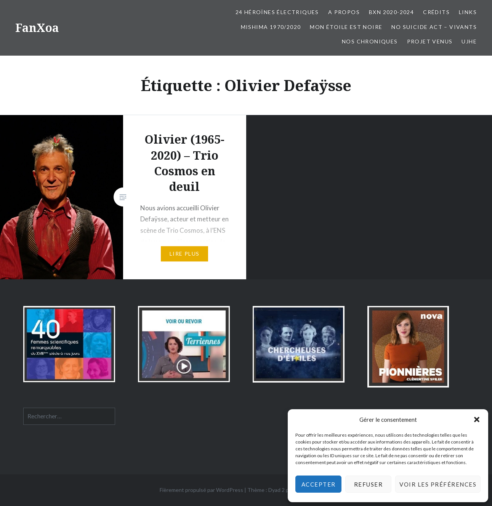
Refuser (368, 484)
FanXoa (37, 27)
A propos (344, 12)
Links (468, 12)
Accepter (318, 484)
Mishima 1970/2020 (271, 27)
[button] (477, 419)
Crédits (436, 12)
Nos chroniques (370, 41)
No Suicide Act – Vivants (434, 27)
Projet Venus (430, 41)
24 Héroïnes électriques (277, 12)
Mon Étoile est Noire (346, 27)
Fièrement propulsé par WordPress (201, 490)
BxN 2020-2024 (391, 12)
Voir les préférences (437, 484)
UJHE (469, 41)
